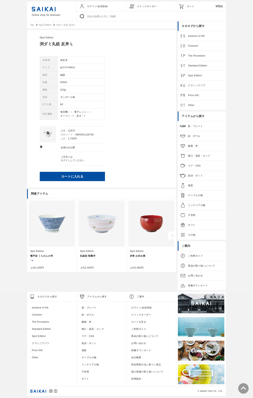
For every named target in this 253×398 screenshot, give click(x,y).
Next (172, 236)
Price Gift (193, 96)
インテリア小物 (196, 206)
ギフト (191, 226)
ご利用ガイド (195, 257)
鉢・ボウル (194, 137)
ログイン (130, 161)
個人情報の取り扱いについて (147, 373)
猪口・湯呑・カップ (199, 157)
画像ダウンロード (198, 286)
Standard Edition (197, 66)
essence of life (196, 37)
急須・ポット (195, 176)
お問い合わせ (195, 276)
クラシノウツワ (196, 86)
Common (193, 47)
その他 (191, 236)
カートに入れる (137, 177)
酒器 (190, 186)
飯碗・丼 (193, 147)
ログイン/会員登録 (97, 6)
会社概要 (136, 358)
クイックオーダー (147, 6)
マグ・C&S (194, 166)
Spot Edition (112, 38)
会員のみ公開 (133, 148)
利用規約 (136, 380)
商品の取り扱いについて (201, 267)
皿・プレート (195, 127)
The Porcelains (196, 57)
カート (190, 6)
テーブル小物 (195, 196)
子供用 (191, 216)
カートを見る (138, 323)
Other (191, 106)
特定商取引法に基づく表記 (146, 366)
